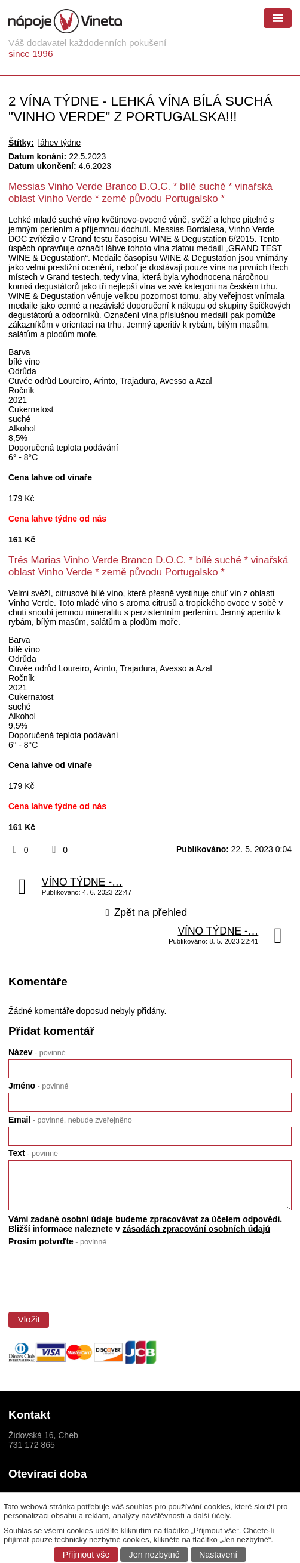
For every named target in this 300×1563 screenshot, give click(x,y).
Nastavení (218, 1554)
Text (33, 1153)
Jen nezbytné (154, 1554)
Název (37, 1052)
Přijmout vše (86, 1554)
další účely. (212, 1515)
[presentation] (97, 1276)
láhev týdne (59, 142)
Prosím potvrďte (57, 1241)
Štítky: (21, 142)
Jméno (38, 1085)
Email (70, 1119)
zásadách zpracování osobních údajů (196, 1229)
